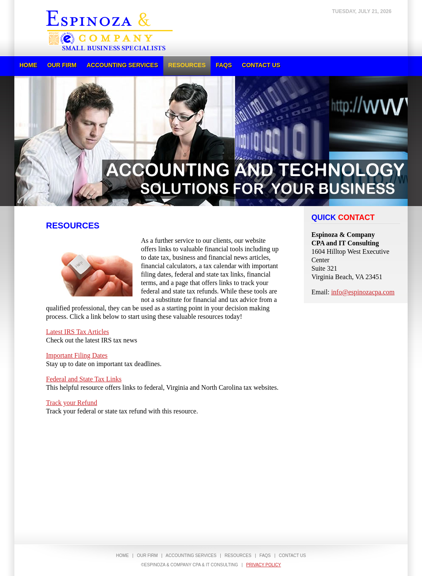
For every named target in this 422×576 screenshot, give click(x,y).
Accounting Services (122, 65)
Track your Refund (71, 402)
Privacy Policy (263, 564)
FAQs (224, 65)
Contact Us (261, 65)
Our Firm (61, 65)
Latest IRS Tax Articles (77, 331)
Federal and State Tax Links (84, 379)
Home (28, 65)
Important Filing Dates (77, 355)
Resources (187, 65)
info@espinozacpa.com (363, 292)
